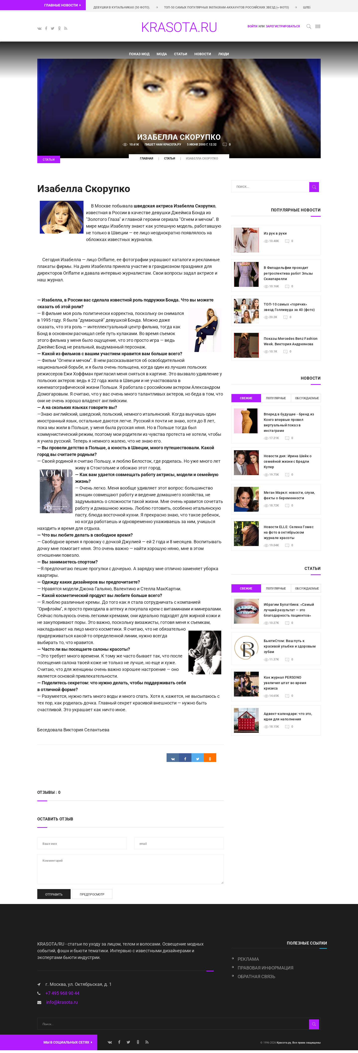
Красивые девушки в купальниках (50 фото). (125, 7)
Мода (162, 54)
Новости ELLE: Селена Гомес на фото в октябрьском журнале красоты (288, 535)
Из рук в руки (275, 236)
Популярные (276, 401)
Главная (146, 161)
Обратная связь (256, 979)
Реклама (248, 962)
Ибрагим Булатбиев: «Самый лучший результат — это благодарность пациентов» (289, 612)
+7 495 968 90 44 (62, 996)
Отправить (54, 897)
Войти (252, 26)
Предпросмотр (92, 897)
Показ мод (139, 54)
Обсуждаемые (306, 401)
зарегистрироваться (283, 26)
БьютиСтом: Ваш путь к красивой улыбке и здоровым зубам (290, 649)
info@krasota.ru (62, 1004)
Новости (202, 54)
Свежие (246, 401)
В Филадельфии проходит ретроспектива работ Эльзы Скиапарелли (288, 276)
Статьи (180, 54)
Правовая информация (265, 970)
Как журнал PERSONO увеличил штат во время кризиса (285, 685)
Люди (223, 54)
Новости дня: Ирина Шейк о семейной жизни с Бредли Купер (288, 464)
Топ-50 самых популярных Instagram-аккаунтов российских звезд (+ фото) (238, 7)
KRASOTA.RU (179, 27)
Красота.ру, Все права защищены (298, 1045)
